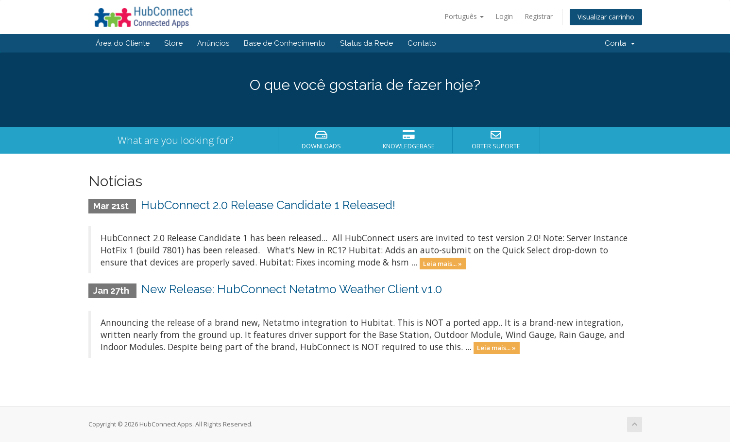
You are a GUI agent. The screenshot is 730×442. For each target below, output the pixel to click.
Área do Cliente (123, 43)
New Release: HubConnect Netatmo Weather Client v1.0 (291, 289)
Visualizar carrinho (605, 16)
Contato (421, 43)
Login (504, 16)
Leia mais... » (442, 263)
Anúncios (213, 43)
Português (464, 16)
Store (173, 43)
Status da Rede (366, 43)
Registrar (539, 16)
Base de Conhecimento (284, 43)
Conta (620, 43)
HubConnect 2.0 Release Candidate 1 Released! (268, 205)
